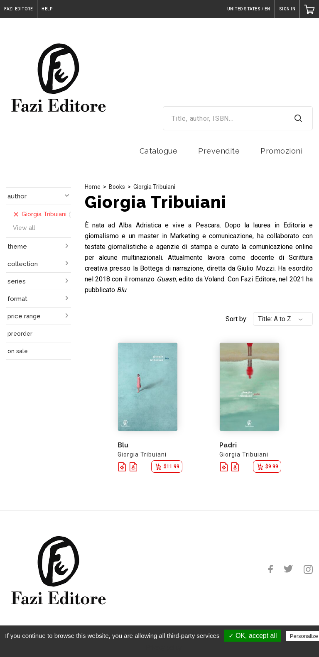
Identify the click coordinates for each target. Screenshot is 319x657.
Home (93, 186)
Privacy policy (164, 647)
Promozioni (281, 151)
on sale (17, 351)
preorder (19, 333)
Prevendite (219, 151)
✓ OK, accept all (252, 635)
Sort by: (237, 319)
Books (117, 186)
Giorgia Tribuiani (154, 186)
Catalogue (159, 151)
